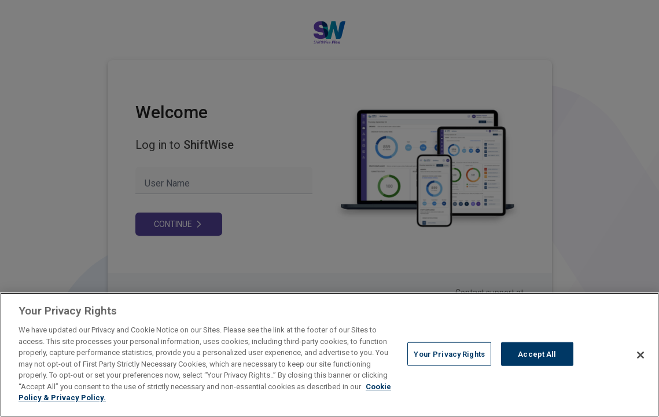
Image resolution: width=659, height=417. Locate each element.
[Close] (640, 355)
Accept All (537, 353)
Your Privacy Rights (449, 353)
